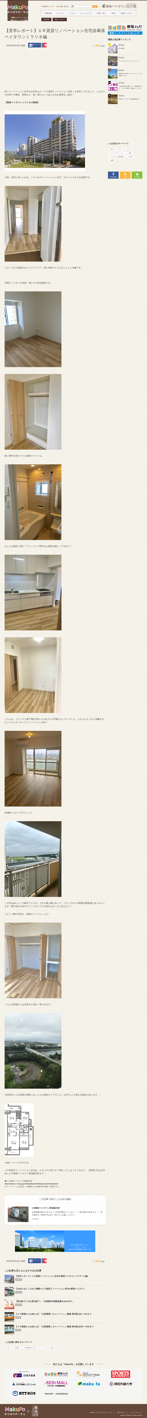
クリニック (129, 149)
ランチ (119, 149)
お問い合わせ (64, 6)
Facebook (113, 177)
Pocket (67, 45)
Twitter (50, 45)
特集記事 (46, 19)
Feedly (137, 177)
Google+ (56, 45)
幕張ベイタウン (60, 19)
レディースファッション (117, 153)
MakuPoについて (48, 6)
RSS (125, 177)
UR (8, 1349)
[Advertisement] (55, 70)
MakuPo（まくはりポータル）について (104, 1414)
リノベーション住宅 (47, 1349)
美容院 (112, 160)
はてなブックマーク (61, 45)
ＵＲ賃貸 (16, 1349)
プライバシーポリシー (136, 1414)
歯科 (130, 153)
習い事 (131, 156)
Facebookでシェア (39, 45)
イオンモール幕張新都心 (117, 156)
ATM (111, 149)
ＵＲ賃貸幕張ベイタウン (30, 1349)
